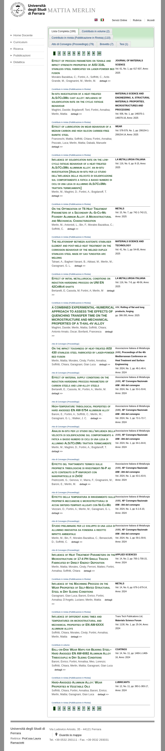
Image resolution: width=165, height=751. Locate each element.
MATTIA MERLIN (71, 10)
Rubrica (137, 20)
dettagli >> (104, 81)
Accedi (150, 20)
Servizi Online (119, 20)
